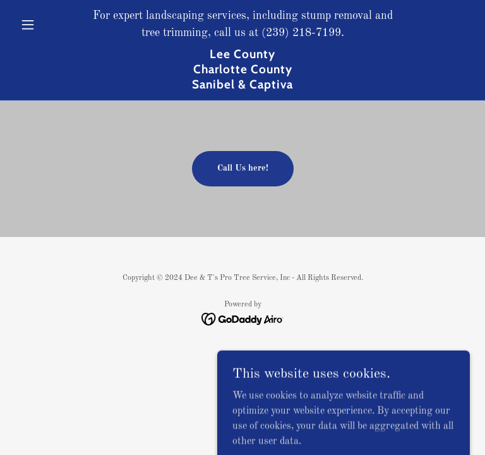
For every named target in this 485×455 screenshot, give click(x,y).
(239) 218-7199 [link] (301, 33)
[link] (242, 86)
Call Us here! (242, 168)
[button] (49, 24)
